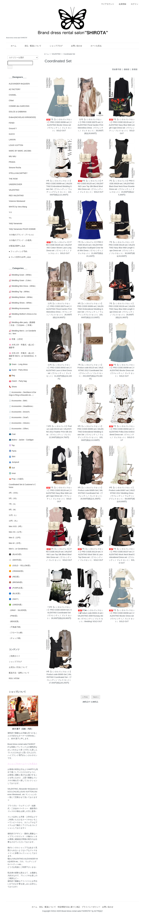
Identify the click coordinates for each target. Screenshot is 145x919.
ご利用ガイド (14, 656)
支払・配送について (31, 46)
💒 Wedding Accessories (19, 308)
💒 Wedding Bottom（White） (21, 297)
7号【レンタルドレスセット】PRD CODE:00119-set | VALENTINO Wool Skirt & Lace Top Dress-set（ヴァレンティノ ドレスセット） (90, 554)
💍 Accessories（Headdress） (21, 406)
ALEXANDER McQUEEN (19, 84)
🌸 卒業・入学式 (16, 339)
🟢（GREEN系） (16, 605)
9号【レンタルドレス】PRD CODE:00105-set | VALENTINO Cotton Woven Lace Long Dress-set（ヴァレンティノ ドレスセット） (59, 247)
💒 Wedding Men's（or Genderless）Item (22, 332)
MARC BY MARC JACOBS (20, 151)
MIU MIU (12, 156)
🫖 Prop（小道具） (17, 479)
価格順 (126, 69)
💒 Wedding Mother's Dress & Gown (23, 315)
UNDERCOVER (15, 184)
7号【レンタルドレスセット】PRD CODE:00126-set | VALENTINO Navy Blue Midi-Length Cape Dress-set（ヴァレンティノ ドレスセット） (122, 247)
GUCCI (12, 134)
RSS (11, 678)
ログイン (133, 4)
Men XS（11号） (16, 532)
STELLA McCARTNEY (18, 173)
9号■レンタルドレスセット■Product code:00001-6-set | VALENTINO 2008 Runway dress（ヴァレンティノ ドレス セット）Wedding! (90, 615)
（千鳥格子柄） (15, 627)
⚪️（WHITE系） (16, 560)
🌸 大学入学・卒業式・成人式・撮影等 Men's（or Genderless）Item (22, 356)
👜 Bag (12, 375)
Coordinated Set (69, 54)
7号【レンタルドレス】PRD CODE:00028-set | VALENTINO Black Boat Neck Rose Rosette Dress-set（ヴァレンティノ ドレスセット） (121, 186)
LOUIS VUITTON (16, 145)
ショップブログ (54, 46)
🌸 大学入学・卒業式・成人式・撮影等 (22, 346)
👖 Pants (12, 451)
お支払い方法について (18, 667)
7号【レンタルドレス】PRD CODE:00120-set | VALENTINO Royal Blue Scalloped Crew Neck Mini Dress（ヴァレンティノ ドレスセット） (90, 247)
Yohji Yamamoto (15, 223)
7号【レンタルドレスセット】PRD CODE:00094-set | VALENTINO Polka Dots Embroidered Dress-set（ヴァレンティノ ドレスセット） (122, 431)
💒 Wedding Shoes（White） (21, 303)
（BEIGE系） (14, 621)
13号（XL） (14, 521)
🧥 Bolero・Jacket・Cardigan (21, 440)
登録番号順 (116, 69)
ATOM (16, 678)
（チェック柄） (15, 638)
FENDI (11, 123)
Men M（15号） (15, 543)
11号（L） (13, 515)
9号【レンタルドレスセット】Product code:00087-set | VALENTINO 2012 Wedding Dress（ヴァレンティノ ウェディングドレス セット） (122, 493)
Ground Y (13, 128)
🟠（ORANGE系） (17, 571)
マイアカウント (106, 4)
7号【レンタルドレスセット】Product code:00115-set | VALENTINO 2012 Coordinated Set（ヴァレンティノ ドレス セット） (90, 370)
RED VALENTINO (16, 195)
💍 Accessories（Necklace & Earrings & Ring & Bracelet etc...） (22, 393)
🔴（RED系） (15, 577)
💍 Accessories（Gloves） (20, 423)
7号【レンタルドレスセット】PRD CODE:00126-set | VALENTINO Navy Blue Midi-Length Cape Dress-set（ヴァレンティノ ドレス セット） (122, 125)
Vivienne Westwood (17, 201)
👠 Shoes (13, 387)
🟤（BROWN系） (16, 582)
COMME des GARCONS (19, 106)
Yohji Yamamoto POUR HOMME (22, 229)
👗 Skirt (12, 456)
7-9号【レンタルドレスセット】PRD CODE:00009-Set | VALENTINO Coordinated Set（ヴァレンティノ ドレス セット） (59, 612)
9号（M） (13, 510)
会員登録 (121, 4)
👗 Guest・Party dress (18, 370)
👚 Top (12, 445)
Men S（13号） (15, 537)
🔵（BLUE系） (15, 593)
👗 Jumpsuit (14, 462)
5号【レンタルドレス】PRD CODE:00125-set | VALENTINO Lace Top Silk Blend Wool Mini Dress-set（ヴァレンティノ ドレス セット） (90, 186)
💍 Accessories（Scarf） (19, 417)
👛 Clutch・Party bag (18, 381)
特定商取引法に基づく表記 (69, 907)
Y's (10, 218)
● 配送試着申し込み (17, 246)
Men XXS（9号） (16, 526)
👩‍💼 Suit (12, 468)
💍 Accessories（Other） (19, 428)
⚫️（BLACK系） (16, 554)
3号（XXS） (14, 493)
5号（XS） (13, 498)
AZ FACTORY (14, 89)
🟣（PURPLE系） (16, 588)
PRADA (12, 162)
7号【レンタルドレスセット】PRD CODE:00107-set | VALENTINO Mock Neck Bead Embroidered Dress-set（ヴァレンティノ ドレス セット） (122, 554)
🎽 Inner (12, 473)
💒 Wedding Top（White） (20, 292)
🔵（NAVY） (14, 599)
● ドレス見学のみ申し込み (20, 257)
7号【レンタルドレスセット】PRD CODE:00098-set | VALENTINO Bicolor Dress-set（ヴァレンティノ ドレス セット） (59, 125)
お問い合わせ (74, 46)
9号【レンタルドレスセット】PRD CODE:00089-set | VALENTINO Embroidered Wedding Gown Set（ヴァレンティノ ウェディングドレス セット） (59, 186)
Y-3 (10, 212)
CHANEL (12, 95)
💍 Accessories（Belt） (19, 401)
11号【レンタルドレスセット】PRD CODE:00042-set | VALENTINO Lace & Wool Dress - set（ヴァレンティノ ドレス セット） (59, 370)
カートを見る (94, 46)
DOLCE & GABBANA (18, 112)
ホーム (11, 46)
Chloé (11, 100)
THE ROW (13, 179)
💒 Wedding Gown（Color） (21, 280)
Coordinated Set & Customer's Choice (22, 485)
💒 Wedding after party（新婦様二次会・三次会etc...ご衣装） (22, 323)
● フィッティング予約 (18, 251)
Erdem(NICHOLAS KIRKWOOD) (22, 117)
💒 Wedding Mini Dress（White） (23, 286)
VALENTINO (56, 54)
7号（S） (13, 504)
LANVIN (12, 140)
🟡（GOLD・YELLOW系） (20, 565)
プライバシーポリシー (91, 907)
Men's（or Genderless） (19, 549)
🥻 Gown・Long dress (18, 364)
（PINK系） (14, 616)
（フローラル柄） (16, 633)
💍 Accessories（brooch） (20, 412)
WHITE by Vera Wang (18, 207)
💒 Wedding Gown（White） (21, 275)
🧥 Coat (12, 434)
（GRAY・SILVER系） (18, 610)
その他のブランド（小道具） (21, 240)
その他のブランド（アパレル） (22, 235)
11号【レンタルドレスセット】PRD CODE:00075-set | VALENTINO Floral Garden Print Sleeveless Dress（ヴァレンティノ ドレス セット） (90, 125)
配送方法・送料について (19, 673)
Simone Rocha (15, 167)
